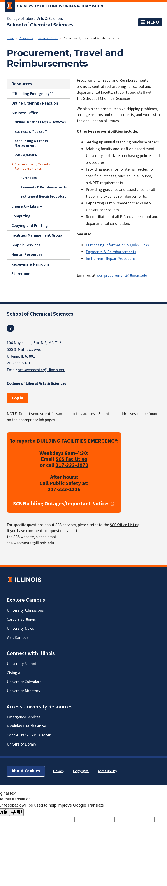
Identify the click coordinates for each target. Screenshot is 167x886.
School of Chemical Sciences (40, 24)
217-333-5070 (18, 363)
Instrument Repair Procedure (43, 196)
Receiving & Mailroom (30, 264)
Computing (20, 216)
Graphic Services (25, 245)
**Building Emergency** (32, 93)
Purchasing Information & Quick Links (117, 245)
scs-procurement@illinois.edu (122, 275)
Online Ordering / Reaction (34, 103)
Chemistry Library (26, 206)
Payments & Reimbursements (43, 187)
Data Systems (26, 154)
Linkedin (10, 328)
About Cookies (26, 771)
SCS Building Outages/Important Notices (61, 504)
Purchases (28, 177)
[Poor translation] (16, 812)
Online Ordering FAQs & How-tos (40, 122)
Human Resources (26, 254)
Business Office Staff (31, 131)
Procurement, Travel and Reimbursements (35, 166)
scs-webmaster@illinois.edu (41, 370)
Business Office (48, 38)
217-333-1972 (72, 465)
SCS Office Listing (124, 525)
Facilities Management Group (36, 235)
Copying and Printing (29, 225)
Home (10, 38)
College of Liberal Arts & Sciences (35, 18)
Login (17, 398)
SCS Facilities (71, 459)
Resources (26, 38)
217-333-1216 (64, 489)
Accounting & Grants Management (31, 143)
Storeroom (20, 274)
